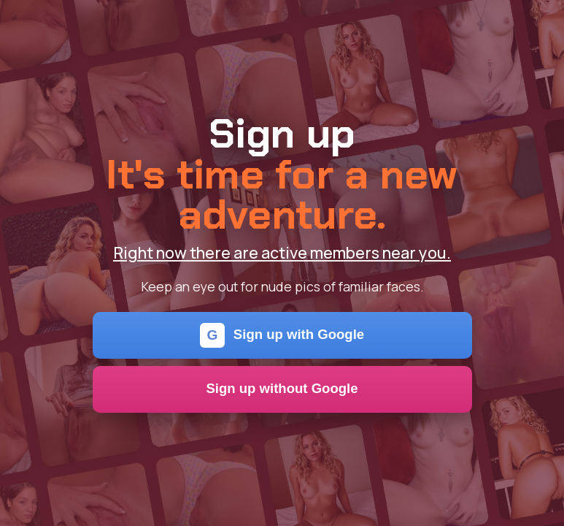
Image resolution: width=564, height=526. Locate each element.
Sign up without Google (282, 388)
